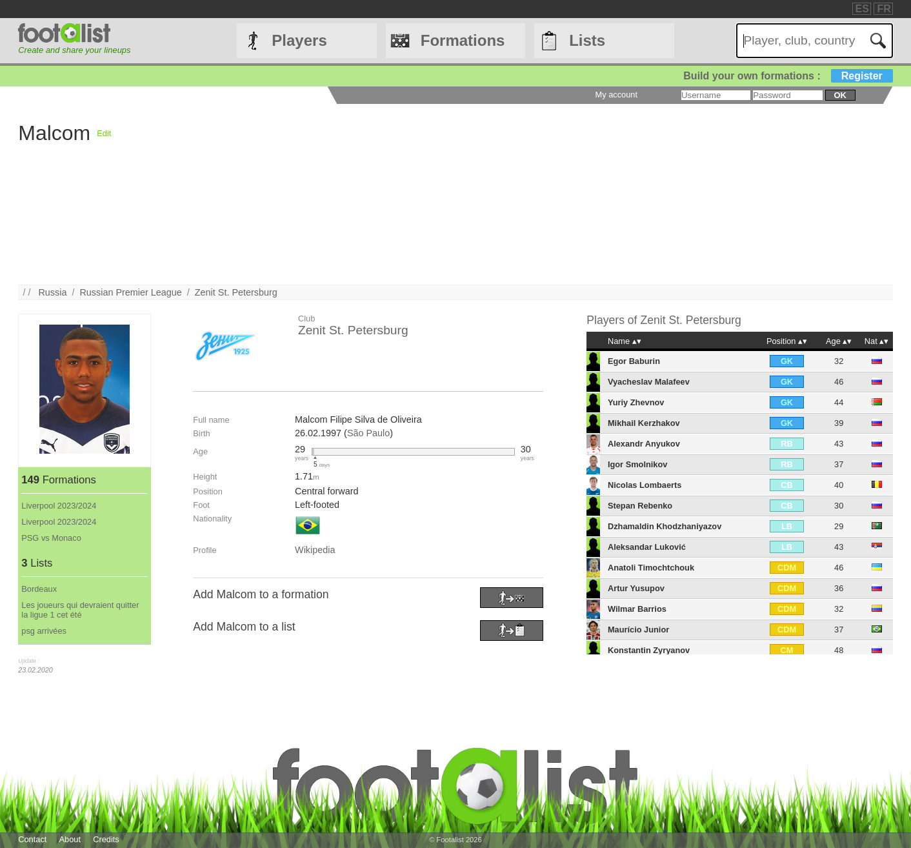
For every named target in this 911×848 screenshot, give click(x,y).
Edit (104, 133)
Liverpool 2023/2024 (58, 505)
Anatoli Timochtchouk (651, 567)
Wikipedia (315, 550)
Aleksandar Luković (647, 547)
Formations (463, 40)
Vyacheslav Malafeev (649, 382)
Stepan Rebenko (640, 505)
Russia (52, 292)
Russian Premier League (130, 292)
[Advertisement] (498, 194)
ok (840, 95)
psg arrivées (43, 631)
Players (299, 40)
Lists (587, 40)
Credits (106, 839)
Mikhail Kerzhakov (644, 423)
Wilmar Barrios (637, 609)
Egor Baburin (634, 361)
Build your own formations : (787, 75)
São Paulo (368, 433)
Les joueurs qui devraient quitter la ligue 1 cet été (80, 610)
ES (862, 8)
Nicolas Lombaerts (645, 485)
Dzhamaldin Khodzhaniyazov (664, 526)
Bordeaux (39, 589)
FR (883, 8)
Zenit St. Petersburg (236, 292)
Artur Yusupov (636, 588)
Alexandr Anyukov (644, 444)
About (70, 839)
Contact (32, 839)
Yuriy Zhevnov (636, 402)
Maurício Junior (638, 629)
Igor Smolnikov (637, 464)
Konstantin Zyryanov (649, 650)
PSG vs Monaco (51, 538)
